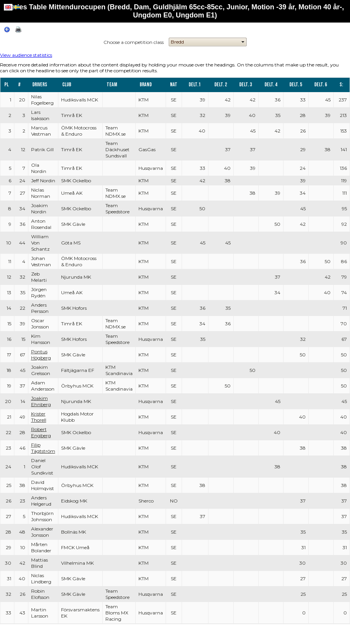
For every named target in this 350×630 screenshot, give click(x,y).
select (243, 42)
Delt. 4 (270, 84)
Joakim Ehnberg (41, 401)
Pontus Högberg (41, 355)
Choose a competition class (133, 42)
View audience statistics (26, 55)
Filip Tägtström (43, 448)
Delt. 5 (295, 84)
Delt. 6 (320, 84)
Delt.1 (195, 84)
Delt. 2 (220, 84)
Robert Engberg (41, 432)
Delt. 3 (245, 84)
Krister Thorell (38, 417)
